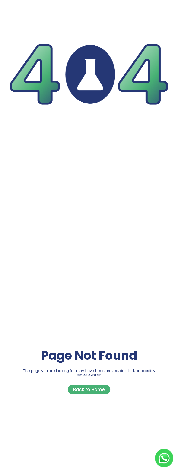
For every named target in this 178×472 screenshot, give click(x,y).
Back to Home (89, 389)
